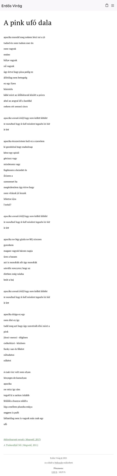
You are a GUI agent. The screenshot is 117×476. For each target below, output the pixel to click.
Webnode (58, 462)
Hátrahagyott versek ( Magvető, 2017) (22, 439)
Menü (112, 5)
